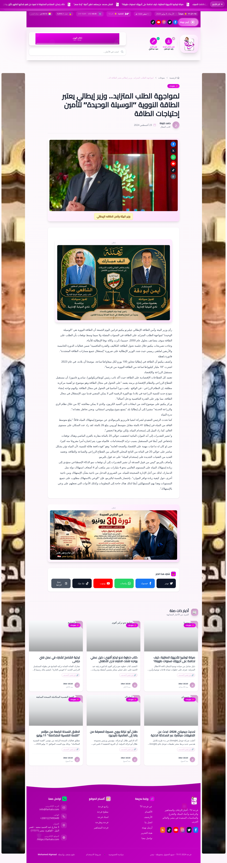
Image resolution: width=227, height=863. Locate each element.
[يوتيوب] (158, 22)
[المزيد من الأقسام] (36, 66)
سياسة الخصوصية (116, 854)
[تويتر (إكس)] (169, 22)
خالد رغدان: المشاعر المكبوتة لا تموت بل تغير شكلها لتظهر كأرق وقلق (33, 4)
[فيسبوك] (175, 22)
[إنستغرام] (164, 22)
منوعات (161, 77)
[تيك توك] (153, 22)
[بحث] (122, 51)
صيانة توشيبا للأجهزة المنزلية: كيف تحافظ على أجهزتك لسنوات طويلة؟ (152, 4)
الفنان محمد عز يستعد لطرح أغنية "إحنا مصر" (93, 4)
